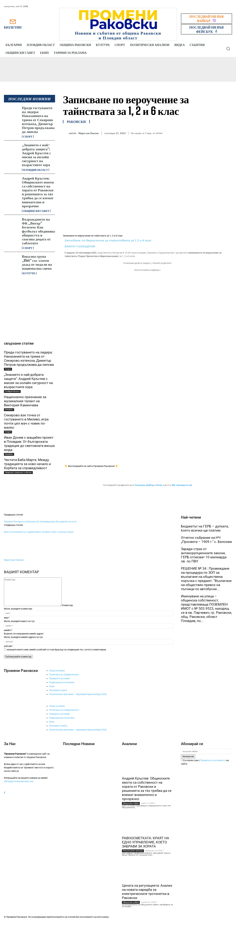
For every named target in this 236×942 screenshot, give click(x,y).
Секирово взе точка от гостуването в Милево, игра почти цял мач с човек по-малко (26, 421)
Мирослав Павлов (88, 133)
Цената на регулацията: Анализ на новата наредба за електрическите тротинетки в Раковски (147, 892)
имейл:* (8, 630)
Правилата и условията (213, 760)
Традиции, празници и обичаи (18, 472)
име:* (7, 617)
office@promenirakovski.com (19, 781)
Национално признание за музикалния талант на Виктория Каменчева (25, 401)
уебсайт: (8, 646)
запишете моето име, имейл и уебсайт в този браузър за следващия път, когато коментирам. (57, 649)
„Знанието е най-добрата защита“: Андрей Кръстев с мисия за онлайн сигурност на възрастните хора (36, 155)
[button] (228, 49)
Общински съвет (36, 211)
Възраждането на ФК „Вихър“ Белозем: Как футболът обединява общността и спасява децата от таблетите (38, 231)
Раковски (9, 409)
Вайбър (150, 485)
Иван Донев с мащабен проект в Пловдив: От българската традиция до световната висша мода (29, 444)
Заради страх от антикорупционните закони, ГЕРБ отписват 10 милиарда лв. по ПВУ (203, 555)
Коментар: (67, 605)
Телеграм (139, 485)
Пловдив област (35, 170)
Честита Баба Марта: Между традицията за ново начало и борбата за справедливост (27, 464)
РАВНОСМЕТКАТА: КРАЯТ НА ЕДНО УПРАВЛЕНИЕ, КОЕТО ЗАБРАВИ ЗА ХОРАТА (145, 842)
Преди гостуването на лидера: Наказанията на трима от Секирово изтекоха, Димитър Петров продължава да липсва (38, 120)
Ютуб (159, 485)
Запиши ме (188, 756)
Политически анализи (133, 851)
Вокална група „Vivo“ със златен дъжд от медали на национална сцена (37, 262)
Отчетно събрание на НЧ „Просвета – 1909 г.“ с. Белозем (206, 540)
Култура (29, 273)
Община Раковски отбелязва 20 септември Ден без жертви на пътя (40, 521)
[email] (206, 751)
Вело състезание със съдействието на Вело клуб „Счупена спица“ (39, 532)
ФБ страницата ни (181, 485)
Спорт (27, 136)
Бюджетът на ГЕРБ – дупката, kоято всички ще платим (205, 528)
